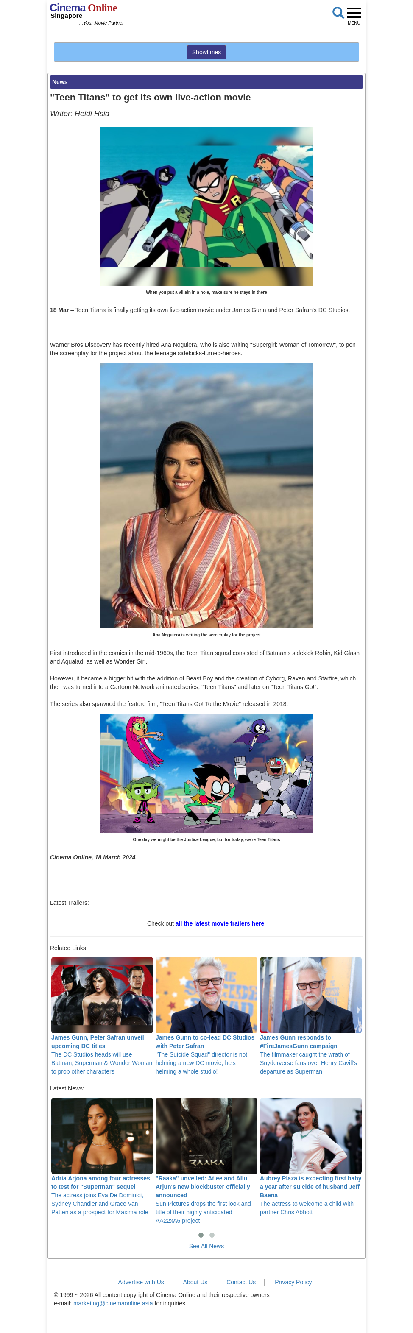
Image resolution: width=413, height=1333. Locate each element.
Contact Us (241, 1282)
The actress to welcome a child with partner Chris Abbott (311, 1157)
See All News (206, 1246)
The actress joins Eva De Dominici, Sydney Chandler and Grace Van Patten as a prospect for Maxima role (102, 1157)
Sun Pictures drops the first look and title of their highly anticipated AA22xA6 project (206, 1161)
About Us (195, 1282)
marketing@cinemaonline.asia (113, 1303)
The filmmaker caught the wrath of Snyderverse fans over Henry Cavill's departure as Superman (311, 1016)
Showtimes (206, 52)
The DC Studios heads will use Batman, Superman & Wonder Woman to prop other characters (102, 1016)
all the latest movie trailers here (220, 923)
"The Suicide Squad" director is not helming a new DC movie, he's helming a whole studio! (206, 1016)
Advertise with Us (141, 1282)
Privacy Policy (293, 1282)
